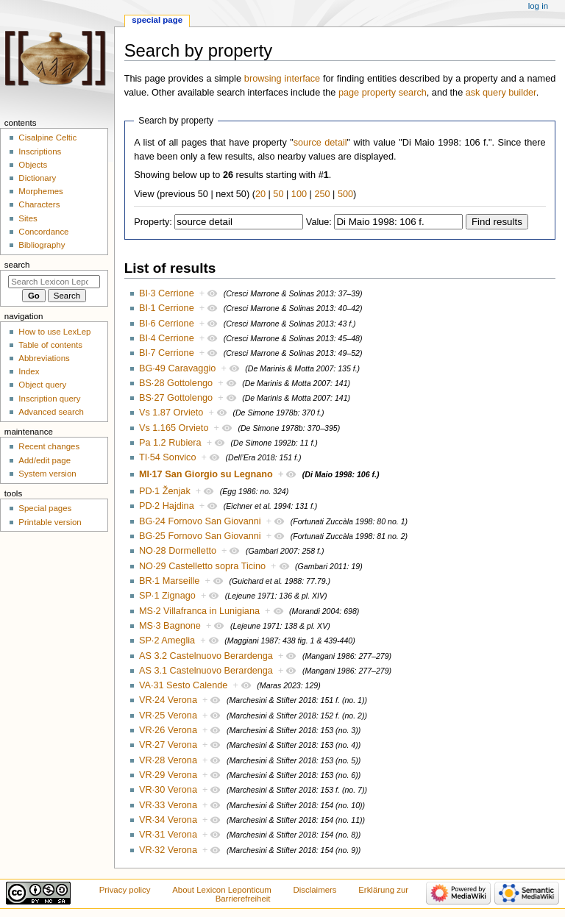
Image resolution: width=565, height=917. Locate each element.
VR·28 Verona (168, 760)
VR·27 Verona (168, 745)
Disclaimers (315, 889)
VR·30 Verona (168, 790)
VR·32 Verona (168, 850)
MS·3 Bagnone (170, 626)
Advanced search (51, 411)
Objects (32, 164)
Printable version (49, 522)
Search (17, 264)
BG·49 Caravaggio (177, 368)
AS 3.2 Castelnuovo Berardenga (206, 656)
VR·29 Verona (168, 775)
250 (322, 194)
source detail (320, 143)
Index (28, 371)
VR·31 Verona (168, 834)
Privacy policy (125, 889)
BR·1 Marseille (169, 581)
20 (260, 194)
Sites (27, 218)
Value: (319, 222)
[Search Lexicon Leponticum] (54, 281)
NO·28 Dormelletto (177, 551)
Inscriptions (39, 151)
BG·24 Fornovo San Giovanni (200, 521)
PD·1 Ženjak (165, 491)
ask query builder (501, 93)
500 (345, 194)
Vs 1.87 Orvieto (171, 412)
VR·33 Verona (168, 805)
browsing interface (282, 79)
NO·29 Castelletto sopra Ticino (202, 566)
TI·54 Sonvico (167, 457)
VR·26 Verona (168, 730)
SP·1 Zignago (167, 595)
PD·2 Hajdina (166, 506)
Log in (538, 5)
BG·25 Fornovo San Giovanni (200, 536)
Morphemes (40, 191)
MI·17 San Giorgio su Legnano (206, 474)
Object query (42, 384)
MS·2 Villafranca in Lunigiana (199, 611)
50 (278, 194)
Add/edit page (44, 460)
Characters (39, 204)
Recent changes (48, 446)
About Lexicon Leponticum (221, 889)
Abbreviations (43, 358)
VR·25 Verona (168, 715)
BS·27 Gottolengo (176, 398)
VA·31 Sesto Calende (183, 685)
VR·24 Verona (168, 700)
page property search (382, 93)
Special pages (44, 508)
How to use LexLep (54, 331)
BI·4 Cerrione (166, 338)
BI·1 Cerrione (166, 308)
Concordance (43, 231)
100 (299, 194)
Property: (152, 222)
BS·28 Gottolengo (176, 383)
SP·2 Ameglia (167, 640)
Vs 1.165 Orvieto (174, 428)
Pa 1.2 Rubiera (170, 443)
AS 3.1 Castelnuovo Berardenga (206, 671)
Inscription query (49, 398)
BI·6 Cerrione (166, 323)
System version (47, 473)
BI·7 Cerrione (166, 353)
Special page (157, 19)
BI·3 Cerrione (166, 293)
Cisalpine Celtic (47, 137)
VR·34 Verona (168, 820)
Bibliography (41, 244)
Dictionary (37, 178)
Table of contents (50, 344)
